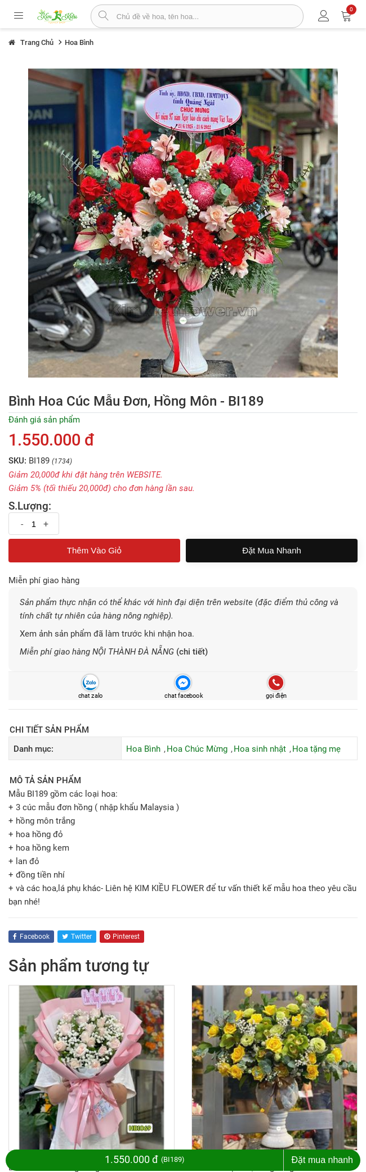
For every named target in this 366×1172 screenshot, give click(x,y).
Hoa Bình (143, 749)
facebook (31, 937)
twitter (77, 937)
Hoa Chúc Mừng (197, 749)
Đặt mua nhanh (271, 550)
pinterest (122, 937)
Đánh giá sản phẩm (44, 420)
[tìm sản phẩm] (104, 17)
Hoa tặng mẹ (316, 749)
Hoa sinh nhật (260, 749)
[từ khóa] (210, 16)
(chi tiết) (192, 652)
